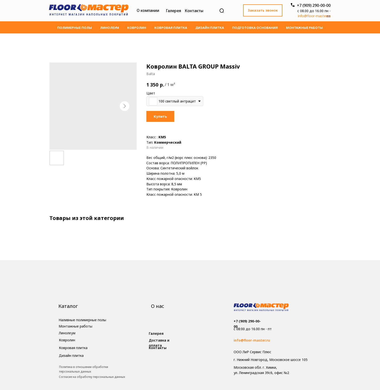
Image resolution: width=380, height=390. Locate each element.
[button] (262, 10)
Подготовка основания (255, 27)
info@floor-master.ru (314, 16)
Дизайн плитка (209, 27)
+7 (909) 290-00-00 (314, 5)
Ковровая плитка (170, 27)
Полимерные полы (74, 27)
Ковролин (136, 27)
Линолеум (109, 27)
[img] (89, 10)
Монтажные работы (304, 27)
